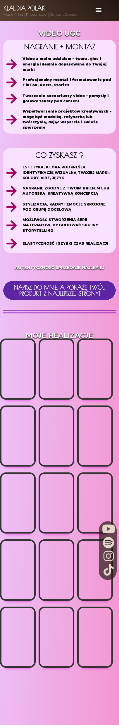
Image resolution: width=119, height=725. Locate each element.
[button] (99, 10)
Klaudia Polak (24, 8)
